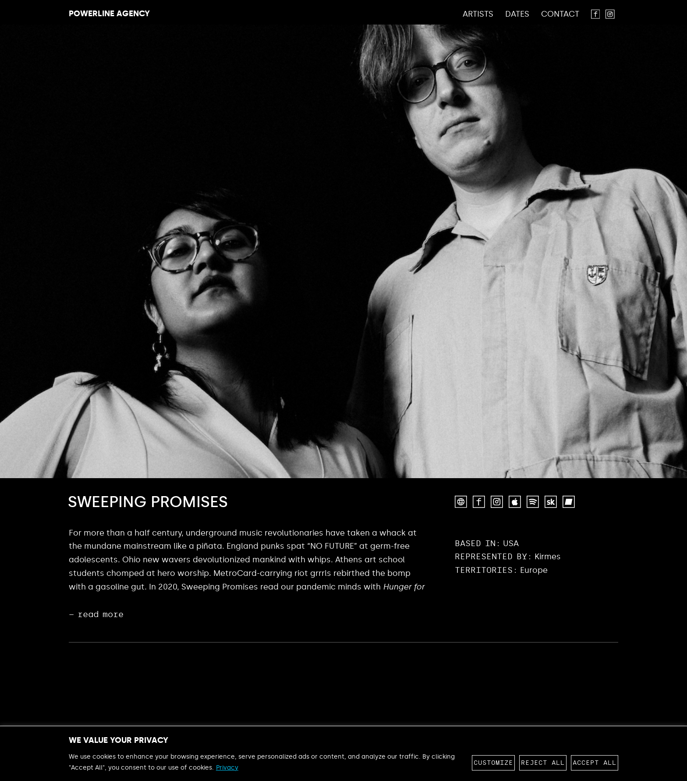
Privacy (227, 767)
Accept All (594, 763)
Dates (517, 14)
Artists (478, 14)
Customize (493, 763)
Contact (560, 14)
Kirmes (548, 556)
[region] (343, 753)
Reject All (543, 763)
